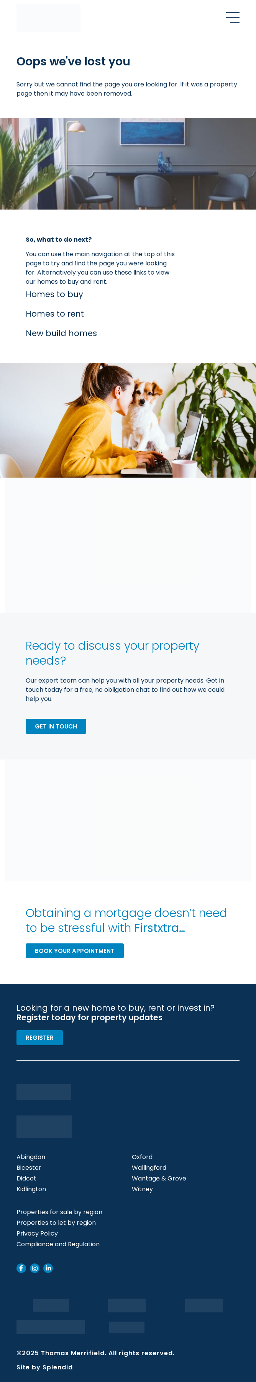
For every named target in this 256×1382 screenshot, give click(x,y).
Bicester (28, 1168)
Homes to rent (55, 313)
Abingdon (30, 1157)
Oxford (142, 1157)
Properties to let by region (56, 1223)
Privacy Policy (37, 1233)
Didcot (26, 1178)
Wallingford (149, 1168)
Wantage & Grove (159, 1178)
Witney (142, 1189)
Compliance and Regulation (58, 1244)
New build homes (61, 333)
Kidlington (31, 1189)
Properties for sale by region (59, 1212)
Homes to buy (54, 294)
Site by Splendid (44, 1367)
